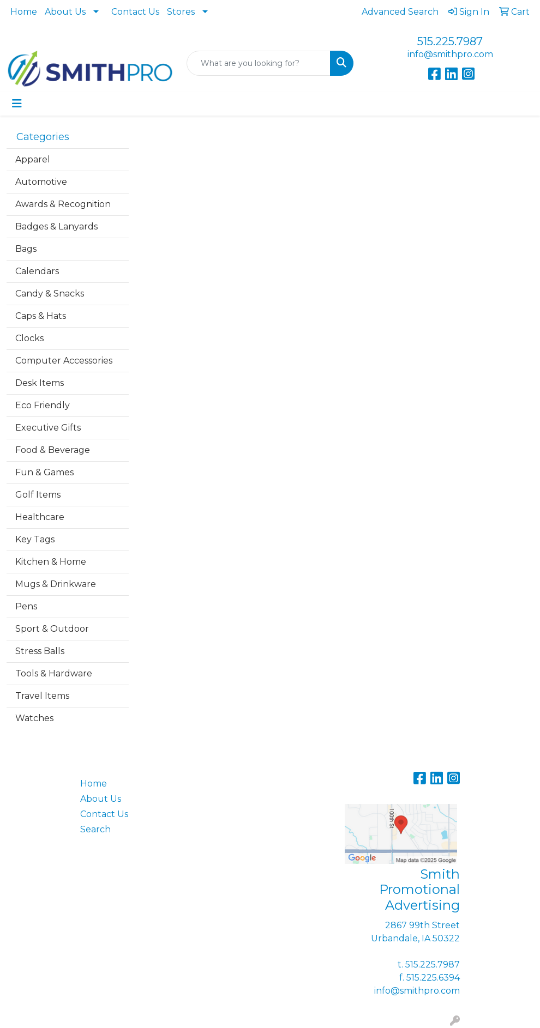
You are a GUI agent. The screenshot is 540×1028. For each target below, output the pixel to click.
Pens (26, 606)
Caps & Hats (40, 316)
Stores (181, 12)
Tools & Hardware (53, 673)
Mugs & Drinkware (55, 584)
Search (95, 829)
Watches (34, 718)
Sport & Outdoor (52, 629)
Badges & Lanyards (56, 226)
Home (23, 12)
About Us (65, 12)
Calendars (37, 271)
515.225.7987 (450, 41)
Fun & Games (44, 472)
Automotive (41, 182)
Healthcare (39, 517)
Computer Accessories (63, 360)
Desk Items (39, 383)
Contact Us (135, 12)
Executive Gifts (48, 427)
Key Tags (35, 539)
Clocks (29, 338)
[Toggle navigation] (16, 103)
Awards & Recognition (63, 204)
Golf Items (38, 494)
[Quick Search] (259, 63)
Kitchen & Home (50, 562)
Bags (26, 249)
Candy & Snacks (49, 293)
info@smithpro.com (450, 54)
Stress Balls (39, 651)
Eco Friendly (42, 405)
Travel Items (42, 696)
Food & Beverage (52, 450)
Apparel (32, 159)
